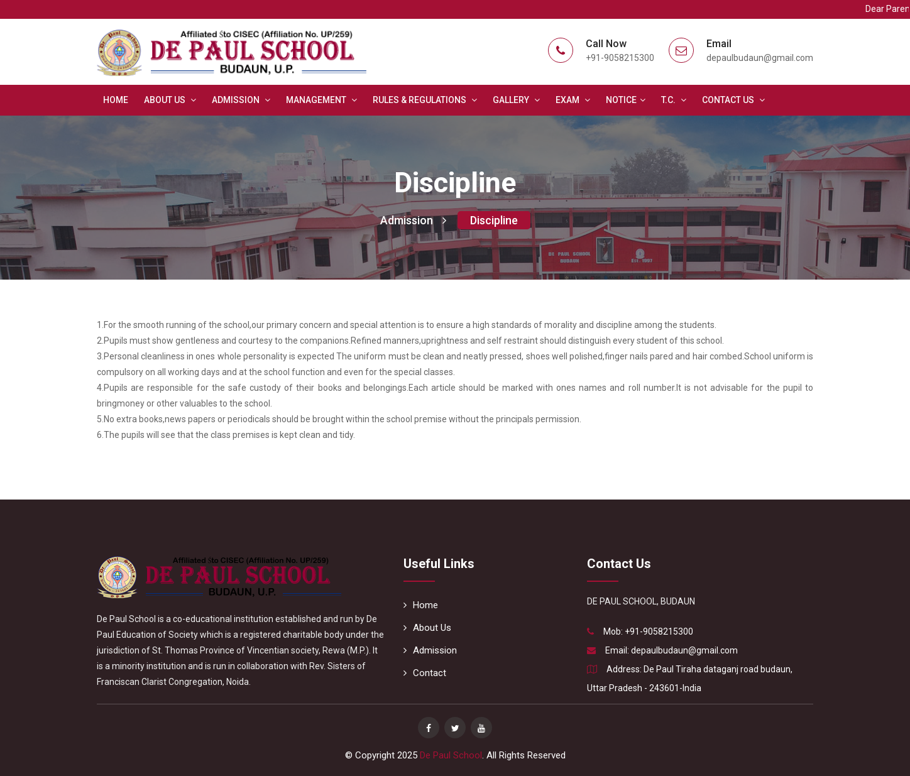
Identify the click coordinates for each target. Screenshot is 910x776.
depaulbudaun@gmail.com (684, 650)
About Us (170, 100)
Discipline (494, 220)
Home (115, 100)
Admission (241, 100)
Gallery (516, 100)
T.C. (673, 100)
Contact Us (733, 100)
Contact (424, 673)
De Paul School (451, 755)
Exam (573, 100)
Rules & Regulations (425, 100)
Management (321, 100)
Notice (625, 100)
